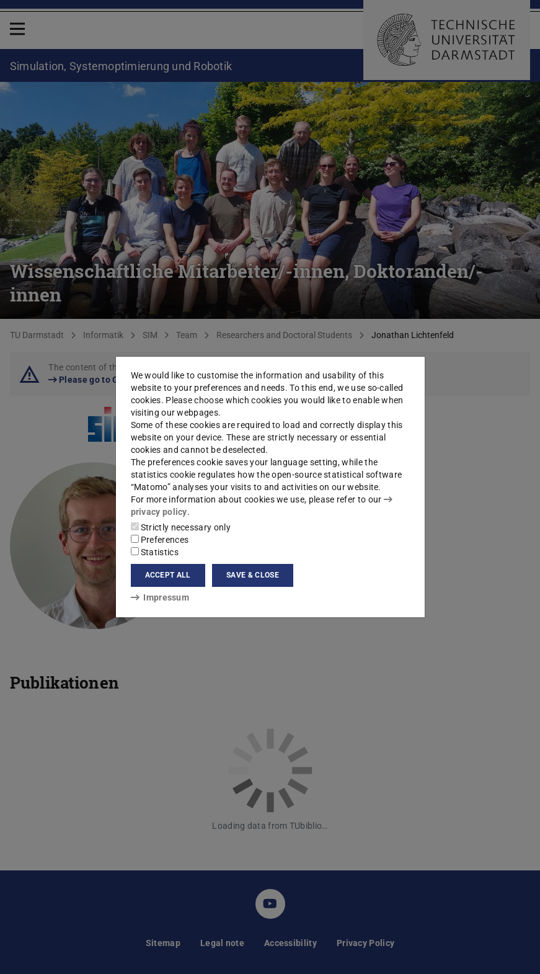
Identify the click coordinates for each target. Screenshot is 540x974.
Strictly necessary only (181, 527)
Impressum (160, 597)
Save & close (252, 575)
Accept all (168, 575)
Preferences (160, 540)
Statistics (155, 552)
